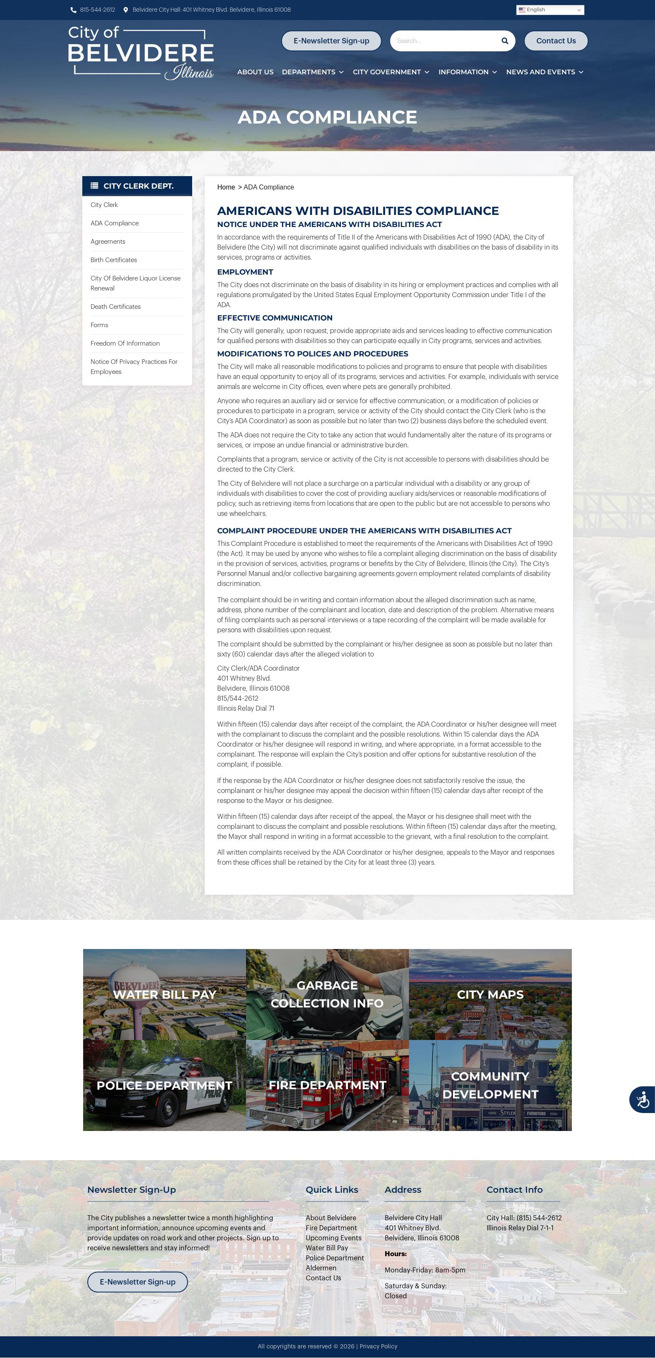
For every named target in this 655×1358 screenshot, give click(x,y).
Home (226, 187)
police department (164, 1085)
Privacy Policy (378, 1347)
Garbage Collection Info (327, 994)
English (532, 9)
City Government (391, 72)
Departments (313, 72)
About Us (255, 72)
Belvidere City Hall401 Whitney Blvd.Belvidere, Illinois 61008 (422, 1228)
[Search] (505, 40)
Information (468, 72)
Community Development (490, 1085)
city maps (490, 994)
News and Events (545, 72)
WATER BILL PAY (164, 994)
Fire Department (327, 1085)
